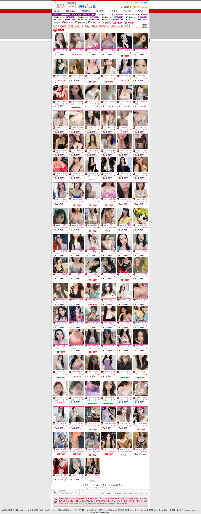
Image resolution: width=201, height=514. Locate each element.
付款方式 (127, 11)
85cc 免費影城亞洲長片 (77, 510)
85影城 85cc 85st (20, 510)
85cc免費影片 (105, 512)
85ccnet (186, 510)
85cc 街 (163, 510)
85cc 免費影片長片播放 (174, 510)
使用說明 (113, 11)
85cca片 (192, 510)
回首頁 (57, 11)
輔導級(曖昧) (82, 23)
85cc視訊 (157, 510)
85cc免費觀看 (148, 510)
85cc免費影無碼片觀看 (121, 510)
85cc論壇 (90, 510)
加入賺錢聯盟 (100, 485)
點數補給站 (70, 11)
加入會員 (100, 11)
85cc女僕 (133, 510)
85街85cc (140, 510)
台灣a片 (101, 488)
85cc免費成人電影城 (61, 510)
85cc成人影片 (49, 510)
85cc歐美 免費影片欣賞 (35, 510)
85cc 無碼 (109, 510)
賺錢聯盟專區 (116, 485)
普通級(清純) (95, 23)
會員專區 (86, 11)
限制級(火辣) (69, 23)
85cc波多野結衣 (99, 510)
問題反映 (141, 11)
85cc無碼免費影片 (7, 510)
